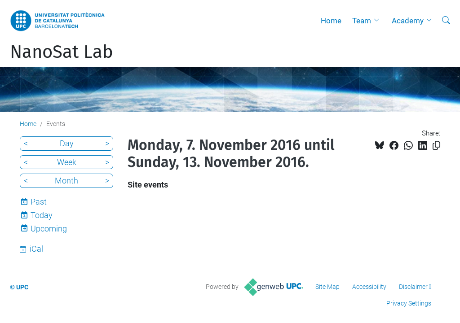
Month (66, 180)
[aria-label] (446, 20)
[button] (378, 21)
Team (361, 20)
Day (67, 143)
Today (42, 215)
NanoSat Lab (61, 52)
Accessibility (369, 286)
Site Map (327, 286)
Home (331, 20)
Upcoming (49, 228)
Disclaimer (413, 286)
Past (39, 201)
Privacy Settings (408, 303)
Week (66, 162)
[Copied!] (436, 145)
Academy (408, 20)
